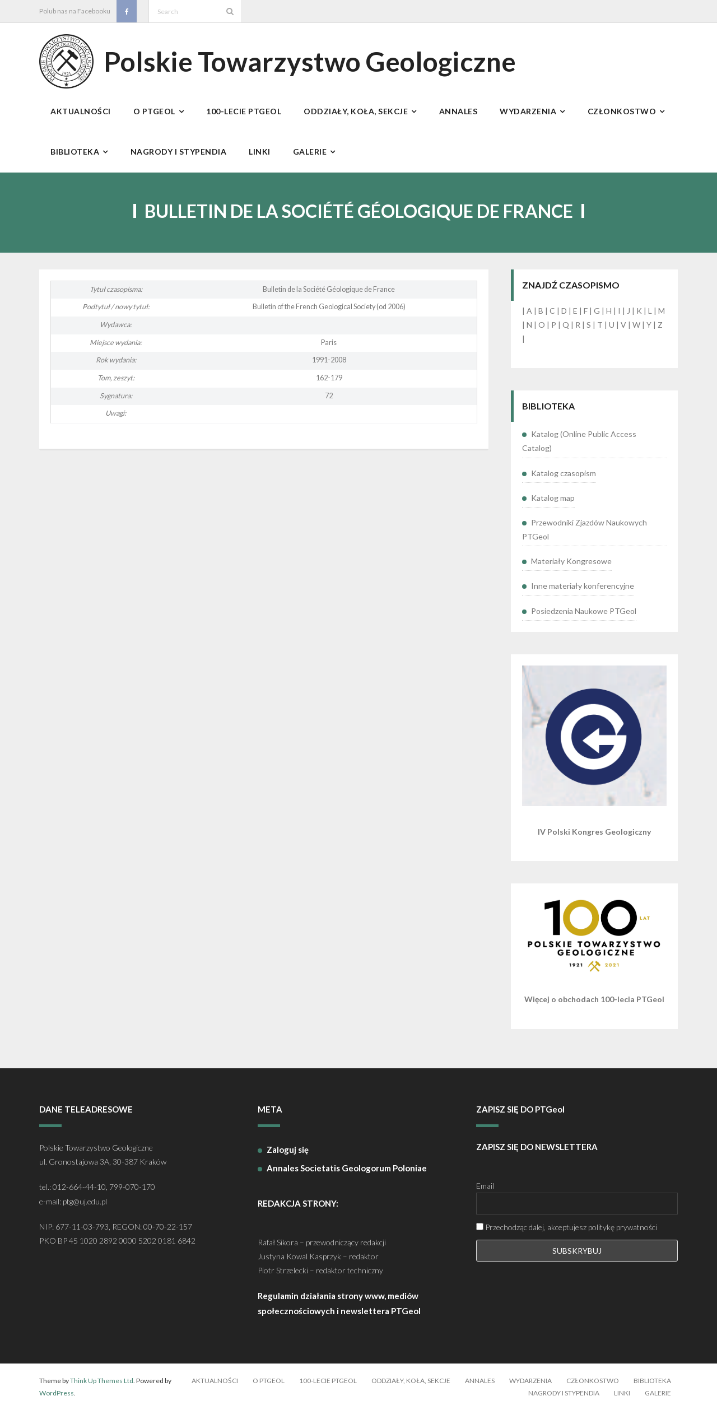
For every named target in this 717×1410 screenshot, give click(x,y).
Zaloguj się (288, 1149)
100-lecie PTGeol (328, 1380)
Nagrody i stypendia (563, 1393)
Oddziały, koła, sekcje (410, 1380)
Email (485, 1185)
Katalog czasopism (563, 473)
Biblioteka (652, 1380)
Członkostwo (592, 1380)
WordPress (56, 1393)
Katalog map (553, 497)
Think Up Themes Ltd (101, 1380)
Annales (480, 1380)
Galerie (658, 1393)
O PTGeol (269, 1380)
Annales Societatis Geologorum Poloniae (347, 1168)
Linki (622, 1393)
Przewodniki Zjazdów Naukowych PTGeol (584, 529)
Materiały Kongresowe (571, 561)
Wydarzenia (530, 1380)
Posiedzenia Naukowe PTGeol (583, 611)
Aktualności (215, 1380)
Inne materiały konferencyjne (582, 585)
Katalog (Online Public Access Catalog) (579, 441)
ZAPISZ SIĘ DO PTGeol (520, 1109)
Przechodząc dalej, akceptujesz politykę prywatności (566, 1227)
